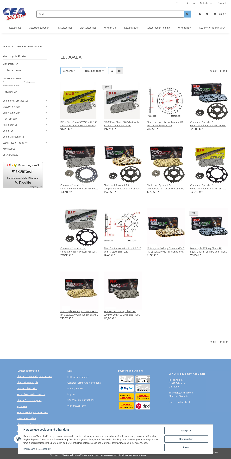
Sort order (69, 70)
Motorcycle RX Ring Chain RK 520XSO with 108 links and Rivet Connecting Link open (207, 250)
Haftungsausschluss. (78, 377)
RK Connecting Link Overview (32, 412)
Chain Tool (8, 130)
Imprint (71, 394)
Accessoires (9, 148)
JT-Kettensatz (13, 27)
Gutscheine (206, 3)
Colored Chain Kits (27, 388)
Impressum (29, 449)
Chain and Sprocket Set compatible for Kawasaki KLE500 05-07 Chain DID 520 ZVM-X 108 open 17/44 (77, 250)
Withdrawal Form (76, 405)
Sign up (191, 3)
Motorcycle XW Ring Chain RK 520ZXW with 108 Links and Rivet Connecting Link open (121, 313)
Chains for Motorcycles (29, 400)
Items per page (92, 70)
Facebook (185, 402)
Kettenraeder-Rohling (158, 27)
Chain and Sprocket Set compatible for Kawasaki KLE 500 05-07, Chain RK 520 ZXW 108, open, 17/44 (78, 187)
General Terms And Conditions (84, 382)
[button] (199, 14)
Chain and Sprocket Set (15, 100)
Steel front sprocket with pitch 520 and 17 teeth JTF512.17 (122, 250)
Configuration (186, 439)
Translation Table (26, 418)
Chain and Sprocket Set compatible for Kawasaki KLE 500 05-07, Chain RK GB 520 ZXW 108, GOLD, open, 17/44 (165, 187)
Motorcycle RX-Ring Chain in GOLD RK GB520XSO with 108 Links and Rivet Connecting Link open (165, 250)
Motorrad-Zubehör (39, 27)
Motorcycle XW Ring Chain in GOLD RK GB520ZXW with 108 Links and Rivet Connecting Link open (79, 313)
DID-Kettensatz (88, 27)
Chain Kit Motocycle (27, 382)
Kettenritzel (110, 27)
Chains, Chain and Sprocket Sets (34, 376)
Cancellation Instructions (80, 399)
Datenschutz (44, 449)
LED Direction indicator (15, 142)
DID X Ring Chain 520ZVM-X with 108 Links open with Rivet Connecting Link (121, 124)
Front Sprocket (10, 118)
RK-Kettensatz (64, 27)
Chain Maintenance (13, 136)
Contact (222, 3)
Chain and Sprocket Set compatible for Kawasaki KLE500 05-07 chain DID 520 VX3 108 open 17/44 (208, 187)
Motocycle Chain (11, 106)
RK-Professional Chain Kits (31, 394)
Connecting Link (11, 112)
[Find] (110, 14)
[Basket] (219, 14)
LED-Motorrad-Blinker (211, 27)
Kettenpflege (185, 27)
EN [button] (177, 3)
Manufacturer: (10, 63)
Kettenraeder (131, 27)
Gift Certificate (10, 154)
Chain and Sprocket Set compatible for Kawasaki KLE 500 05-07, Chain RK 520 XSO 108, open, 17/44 (208, 124)
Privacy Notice (75, 388)
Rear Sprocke (10, 124)
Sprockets (22, 406)
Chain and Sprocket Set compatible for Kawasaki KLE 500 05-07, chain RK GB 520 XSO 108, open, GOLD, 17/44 (121, 187)
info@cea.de (30, 82)
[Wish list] (207, 14)
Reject (186, 447)
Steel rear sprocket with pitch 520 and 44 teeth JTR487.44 (165, 124)
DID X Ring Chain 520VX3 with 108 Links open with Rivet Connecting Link (78, 124)
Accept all (186, 430)
